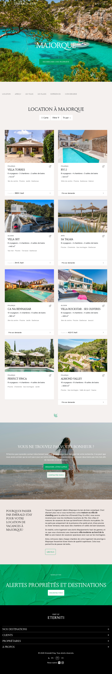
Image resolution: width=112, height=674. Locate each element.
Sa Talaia (67, 239)
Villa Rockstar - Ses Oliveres (80, 309)
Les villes (29, 94)
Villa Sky (14, 239)
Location (6, 94)
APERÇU (18, 94)
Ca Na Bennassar (19, 309)
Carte (46, 117)
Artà (63, 236)
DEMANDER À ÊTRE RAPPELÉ (56, 467)
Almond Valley (71, 378)
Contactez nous (56, 475)
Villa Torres (16, 169)
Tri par (66, 117)
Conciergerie (71, 94)
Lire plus (50, 552)
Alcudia (11, 236)
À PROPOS (8, 647)
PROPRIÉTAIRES (11, 641)
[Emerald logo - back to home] (20, 3)
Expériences (55, 94)
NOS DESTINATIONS (14, 629)
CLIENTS (7, 635)
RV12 (64, 169)
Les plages (42, 94)
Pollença (11, 375)
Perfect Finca (17, 378)
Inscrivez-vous (56, 593)
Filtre (55, 117)
